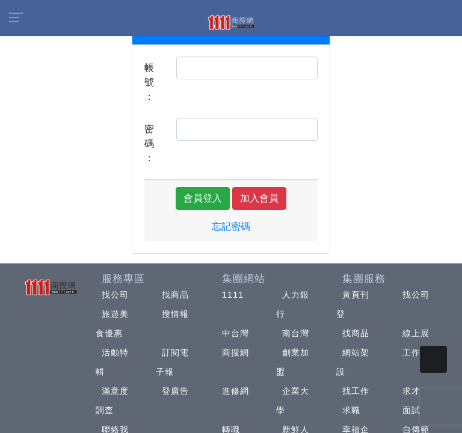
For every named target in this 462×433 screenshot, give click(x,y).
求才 (411, 391)
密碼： (149, 143)
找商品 (175, 294)
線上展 (416, 333)
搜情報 (175, 314)
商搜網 (235, 352)
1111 (233, 294)
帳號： (149, 82)
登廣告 (175, 391)
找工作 (355, 391)
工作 (411, 352)
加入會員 (259, 198)
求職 (351, 410)
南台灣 (295, 333)
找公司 (115, 294)
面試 (411, 410)
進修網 (235, 391)
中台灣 (235, 333)
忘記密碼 (231, 226)
